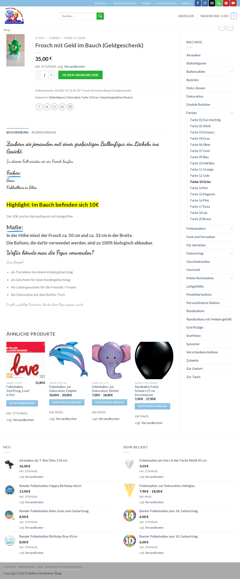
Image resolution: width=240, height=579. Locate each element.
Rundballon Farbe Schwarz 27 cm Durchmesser (147, 390)
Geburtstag (194, 253)
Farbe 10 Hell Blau (202, 163)
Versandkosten (74, 66)
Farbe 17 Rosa (200, 206)
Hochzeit (193, 270)
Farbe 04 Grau (200, 138)
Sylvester (193, 344)
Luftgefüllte (195, 286)
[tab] (17, 132)
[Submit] (100, 16)
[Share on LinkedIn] (70, 106)
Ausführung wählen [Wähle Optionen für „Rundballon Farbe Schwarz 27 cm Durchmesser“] (152, 406)
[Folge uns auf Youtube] (233, 3)
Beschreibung (17, 132)
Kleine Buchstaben (200, 278)
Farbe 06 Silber (200, 144)
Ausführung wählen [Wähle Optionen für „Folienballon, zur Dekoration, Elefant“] (109, 402)
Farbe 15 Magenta (202, 194)
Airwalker (193, 55)
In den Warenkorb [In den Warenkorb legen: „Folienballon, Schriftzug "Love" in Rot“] (22, 403)
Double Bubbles (198, 104)
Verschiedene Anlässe (202, 352)
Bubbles (192, 80)
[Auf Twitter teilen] (46, 106)
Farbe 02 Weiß (200, 126)
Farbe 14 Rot (199, 188)
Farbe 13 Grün (200, 182)
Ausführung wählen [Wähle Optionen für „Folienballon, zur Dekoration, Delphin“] (66, 402)
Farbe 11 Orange (201, 169)
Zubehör (192, 360)
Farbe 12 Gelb (199, 175)
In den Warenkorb (80, 75)
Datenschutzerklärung (64, 567)
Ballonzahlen (195, 71)
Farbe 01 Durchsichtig (205, 120)
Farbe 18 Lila (198, 213)
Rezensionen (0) (44, 132)
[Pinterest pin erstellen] (62, 106)
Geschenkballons (166, 3)
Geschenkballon (198, 261)
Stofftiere (186, 3)
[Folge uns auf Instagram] (205, 3)
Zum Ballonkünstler (125, 3)
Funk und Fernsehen (200, 237)
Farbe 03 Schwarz (202, 132)
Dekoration (194, 96)
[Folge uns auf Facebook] (198, 3)
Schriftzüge (194, 327)
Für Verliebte (196, 245)
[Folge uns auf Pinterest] (226, 3)
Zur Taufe (193, 377)
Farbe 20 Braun (200, 219)
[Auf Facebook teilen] (39, 106)
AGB (40, 567)
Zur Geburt (194, 368)
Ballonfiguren (196, 63)
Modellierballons (199, 294)
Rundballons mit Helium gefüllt (209, 319)
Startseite (101, 3)
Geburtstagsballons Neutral (116, 97)
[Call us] (219, 3)
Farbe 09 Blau (199, 157)
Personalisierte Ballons (203, 303)
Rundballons (195, 311)
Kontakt (146, 3)
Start (40, 38)
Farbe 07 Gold (200, 151)
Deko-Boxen (195, 88)
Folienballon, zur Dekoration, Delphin (63, 389)
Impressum (27, 567)
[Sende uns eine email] (212, 3)
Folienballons (196, 228)
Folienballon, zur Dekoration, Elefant (105, 389)
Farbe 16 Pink (199, 200)
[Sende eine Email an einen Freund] (54, 106)
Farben (191, 113)
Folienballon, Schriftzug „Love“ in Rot (18, 390)
